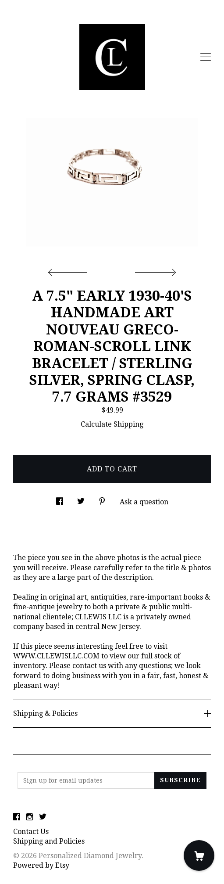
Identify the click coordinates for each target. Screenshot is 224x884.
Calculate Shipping (112, 424)
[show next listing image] (154, 270)
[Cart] (199, 855)
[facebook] (16, 817)
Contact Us (31, 831)
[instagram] (29, 817)
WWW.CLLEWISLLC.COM (56, 656)
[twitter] (42, 817)
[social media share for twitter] (81, 499)
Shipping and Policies (49, 841)
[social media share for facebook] (59, 499)
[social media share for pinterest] (102, 499)
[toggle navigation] (205, 57)
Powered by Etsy (41, 865)
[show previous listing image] (70, 270)
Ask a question (144, 502)
